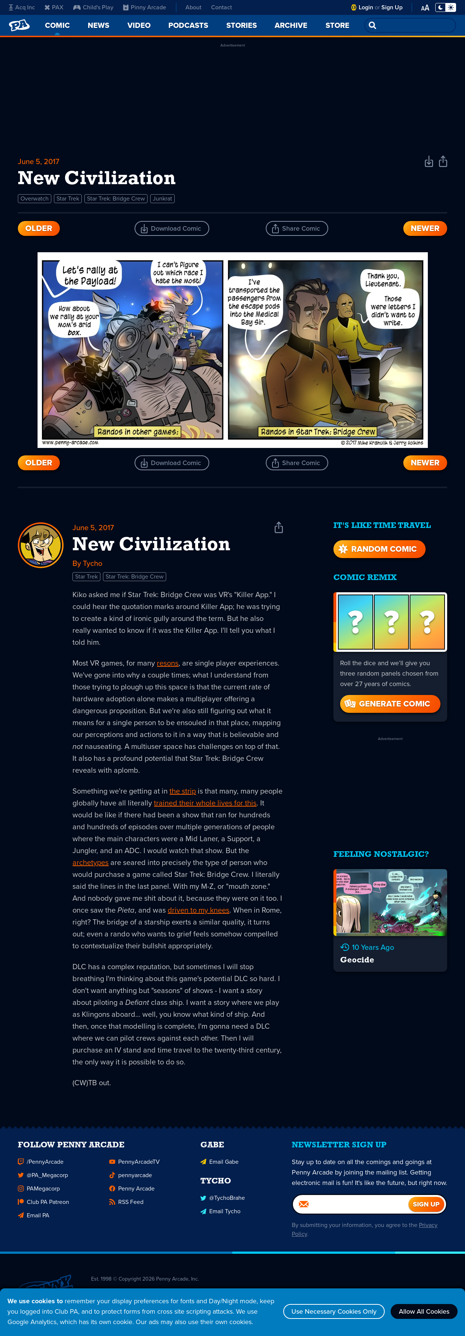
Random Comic (376, 549)
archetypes (90, 862)
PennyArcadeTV (134, 1163)
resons (167, 663)
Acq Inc (22, 7)
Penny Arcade (132, 1190)
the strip (182, 791)
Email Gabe (219, 1163)
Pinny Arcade (144, 7)
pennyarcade (130, 1177)
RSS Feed (126, 1203)
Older (38, 228)
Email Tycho (220, 1213)
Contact (221, 7)
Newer (425, 228)
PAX (54, 7)
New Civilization (151, 545)
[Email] (351, 1206)
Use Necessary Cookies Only (334, 1311)
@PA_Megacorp (43, 1177)
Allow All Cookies (424, 1311)
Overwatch (34, 198)
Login (366, 7)
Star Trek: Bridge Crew (116, 198)
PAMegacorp (39, 1190)
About (193, 7)
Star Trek (67, 198)
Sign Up (392, 7)
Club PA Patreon (43, 1203)
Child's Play (93, 7)
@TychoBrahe (222, 1199)
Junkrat (162, 198)
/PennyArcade (41, 1163)
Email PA (33, 1217)
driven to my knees (198, 910)
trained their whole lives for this (205, 802)
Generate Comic (386, 704)
